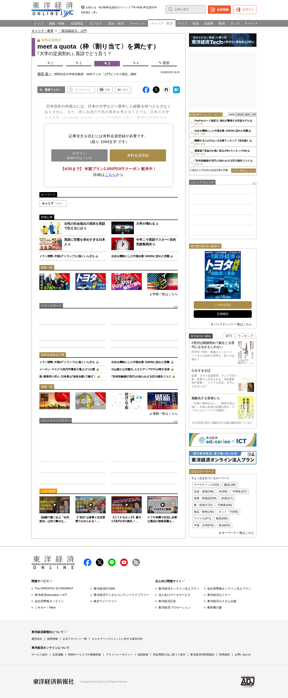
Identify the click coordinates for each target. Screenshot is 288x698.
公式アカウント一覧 (75, 638)
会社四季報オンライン (49, 601)
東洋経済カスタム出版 (221, 601)
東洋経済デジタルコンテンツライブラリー (121, 595)
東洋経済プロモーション (174, 607)
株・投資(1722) (203, 505)
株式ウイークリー (105, 601)
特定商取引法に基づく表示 (169, 654)
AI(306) (223, 491)
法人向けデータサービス (174, 595)
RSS (136, 562)
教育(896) (222, 518)
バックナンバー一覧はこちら (233, 324)
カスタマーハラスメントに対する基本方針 (117, 638)
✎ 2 (78, 63)
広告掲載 (57, 654)
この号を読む (223, 305)
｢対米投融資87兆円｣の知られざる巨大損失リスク (141, 376)
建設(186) (230, 484)
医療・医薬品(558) (205, 498)
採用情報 (52, 638)
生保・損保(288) (204, 491)
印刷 (107, 89)
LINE (112, 562)
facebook (87, 562)
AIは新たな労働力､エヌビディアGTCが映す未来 (140, 369)
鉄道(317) (227, 498)
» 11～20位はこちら (243, 170)
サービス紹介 (40, 654)
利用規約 (224, 654)
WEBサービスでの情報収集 (84, 654)
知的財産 (142, 654)
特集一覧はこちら (165, 294)
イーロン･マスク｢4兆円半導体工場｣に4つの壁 (67, 369)
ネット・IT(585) (228, 511)
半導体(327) (239, 491)
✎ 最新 (164, 63)
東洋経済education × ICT (51, 595)
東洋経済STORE (104, 588)
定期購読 (223, 314)
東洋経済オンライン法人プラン (178, 588)
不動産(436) (225, 505)
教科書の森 (214, 607)
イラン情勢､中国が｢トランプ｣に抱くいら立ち (67, 256)
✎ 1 (50, 63)
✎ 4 (136, 63)
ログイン (248, 9)
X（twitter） (100, 562)
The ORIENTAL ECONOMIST (54, 588)
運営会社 (37, 638)
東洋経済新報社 (54, 682)
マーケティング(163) (206, 484)
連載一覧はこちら (165, 413)
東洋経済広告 (167, 601)
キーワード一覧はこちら (238, 532)
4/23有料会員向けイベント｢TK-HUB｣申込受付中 (128, 7)
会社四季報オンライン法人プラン (229, 588)
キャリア (53, 203)
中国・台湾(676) (204, 525)
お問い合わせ (243, 654)
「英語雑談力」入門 (72, 31)
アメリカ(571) (202, 518)
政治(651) (224, 525)
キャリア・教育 (43, 31)
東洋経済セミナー (219, 595)
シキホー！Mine (45, 607)
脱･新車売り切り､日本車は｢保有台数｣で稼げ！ (67, 376)
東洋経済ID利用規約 (202, 654)
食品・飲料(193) (204, 511)
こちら (110, 175)
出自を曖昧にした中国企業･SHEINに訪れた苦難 (140, 256)
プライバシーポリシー (119, 654)
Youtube (124, 562)
